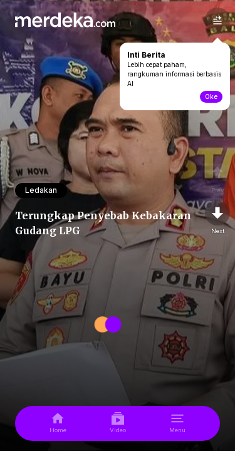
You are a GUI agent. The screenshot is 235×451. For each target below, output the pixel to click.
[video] (118, 423)
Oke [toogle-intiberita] (211, 96)
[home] (58, 423)
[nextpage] (217, 218)
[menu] (177, 423)
